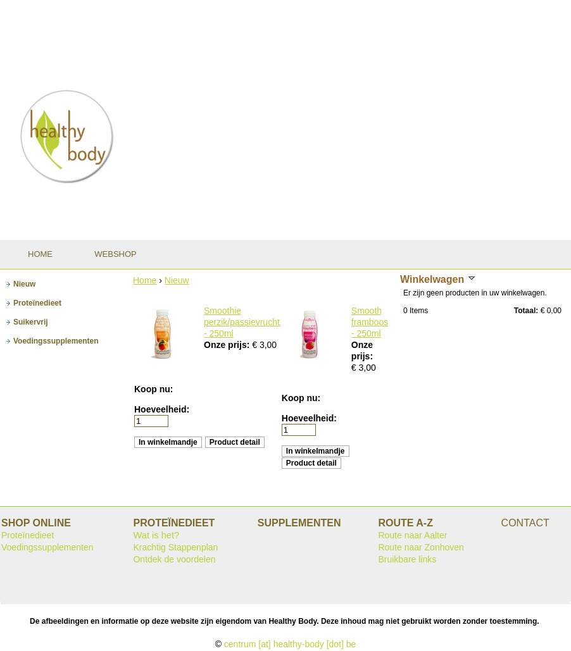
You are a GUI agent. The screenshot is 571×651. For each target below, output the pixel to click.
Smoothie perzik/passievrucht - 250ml (242, 322)
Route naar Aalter (412, 535)
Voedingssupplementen (47, 547)
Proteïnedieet (27, 535)
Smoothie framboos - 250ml (370, 322)
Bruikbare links (407, 559)
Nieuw (177, 280)
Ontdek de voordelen (174, 559)
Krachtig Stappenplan (175, 547)
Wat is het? (156, 535)
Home (144, 280)
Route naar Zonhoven (420, 547)
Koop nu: (153, 389)
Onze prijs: (228, 345)
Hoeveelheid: (161, 409)
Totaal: (526, 310)
